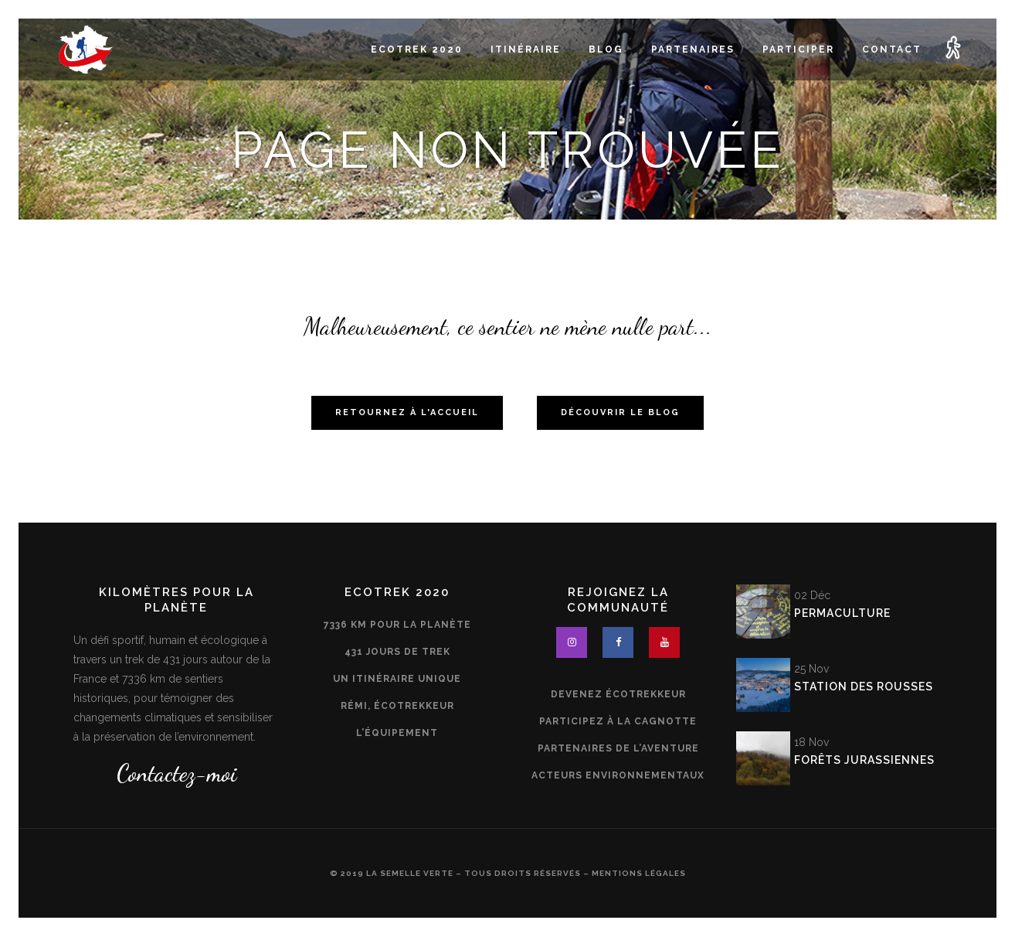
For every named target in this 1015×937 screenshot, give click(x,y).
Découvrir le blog (620, 412)
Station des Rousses (863, 686)
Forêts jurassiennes (864, 760)
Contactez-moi (176, 773)
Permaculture (842, 613)
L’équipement (397, 732)
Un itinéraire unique (397, 678)
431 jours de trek (397, 651)
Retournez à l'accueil (407, 412)
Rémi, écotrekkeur (397, 705)
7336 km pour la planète (397, 624)
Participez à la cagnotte (618, 721)
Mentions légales (639, 873)
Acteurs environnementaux (617, 775)
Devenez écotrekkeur (618, 694)
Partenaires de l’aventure (618, 748)
